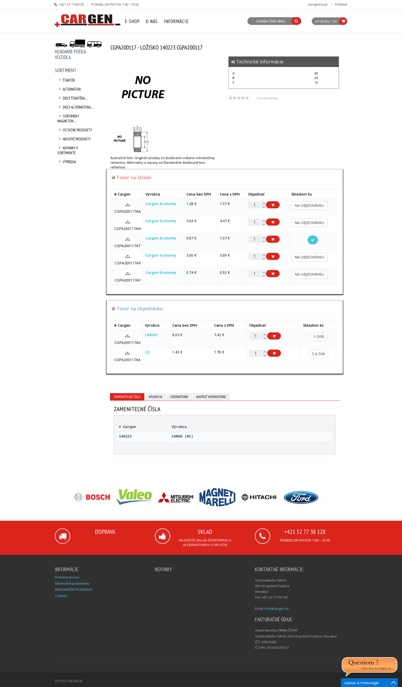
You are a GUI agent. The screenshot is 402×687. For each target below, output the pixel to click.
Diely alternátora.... (75, 107)
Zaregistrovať (317, 4)
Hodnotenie (179, 396)
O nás (152, 21)
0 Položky (322, 22)
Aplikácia (155, 396)
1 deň (318, 336)
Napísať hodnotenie (211, 396)
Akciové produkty (74, 139)
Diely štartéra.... (72, 98)
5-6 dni (318, 353)
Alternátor (69, 89)
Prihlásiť (341, 4)
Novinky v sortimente (67, 150)
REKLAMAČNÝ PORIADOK (74, 589)
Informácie (176, 21)
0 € (335, 21)
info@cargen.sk (277, 608)
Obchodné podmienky (72, 583)
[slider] (238, 98)
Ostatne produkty (74, 130)
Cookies (61, 595)
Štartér (66, 80)
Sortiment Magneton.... (68, 118)
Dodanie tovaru (67, 577)
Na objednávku (309, 205)
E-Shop (132, 21)
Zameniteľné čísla (127, 396)
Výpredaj (66, 161)
